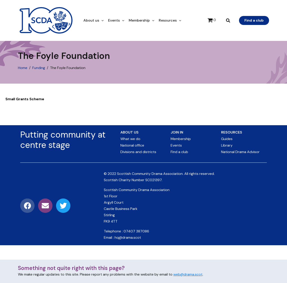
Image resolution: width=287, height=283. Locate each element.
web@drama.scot (187, 274)
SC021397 (153, 180)
